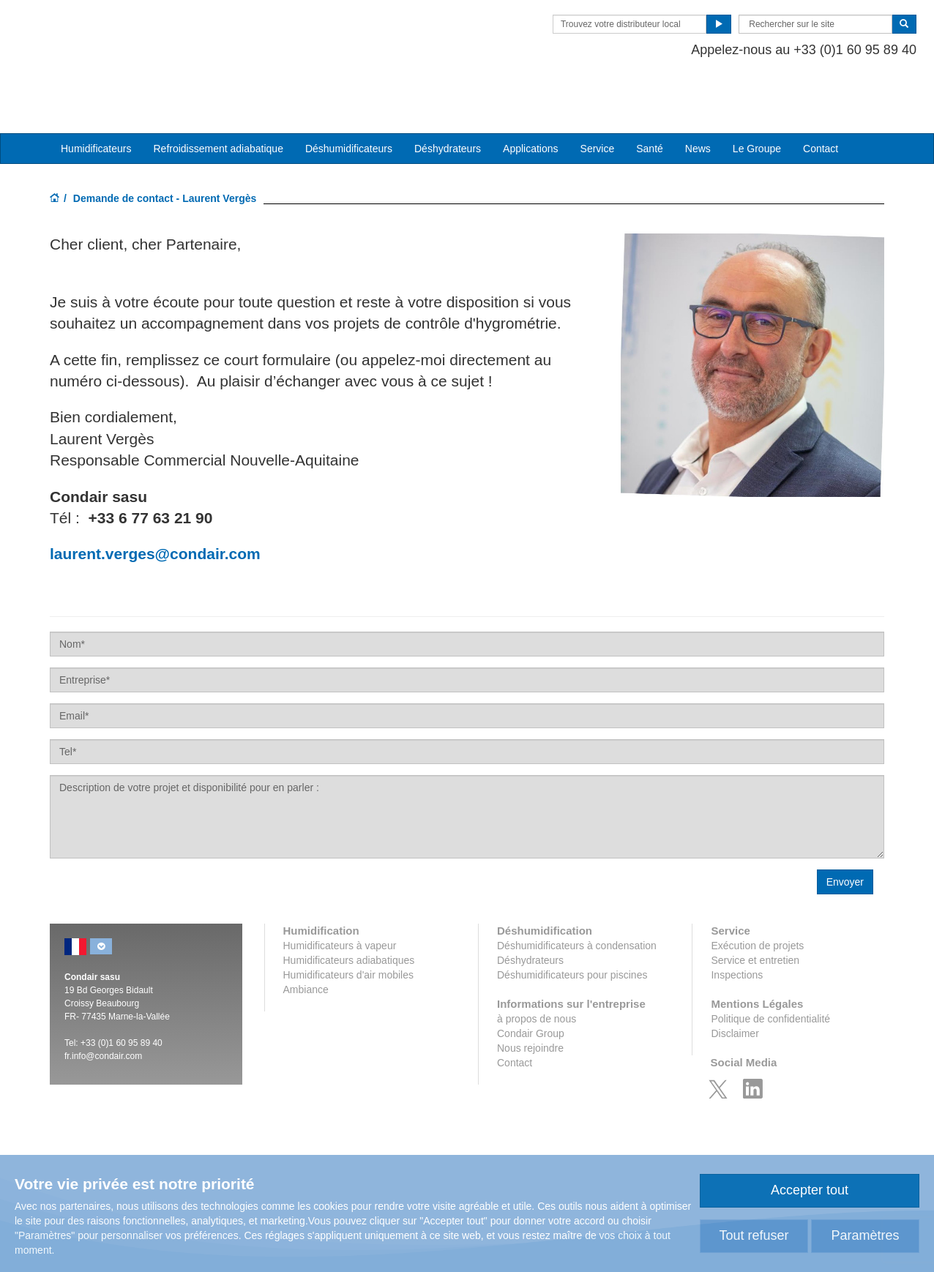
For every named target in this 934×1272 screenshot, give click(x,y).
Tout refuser (753, 1235)
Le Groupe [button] (757, 103)
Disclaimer (734, 988)
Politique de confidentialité (770, 973)
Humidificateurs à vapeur (340, 900)
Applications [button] (530, 103)
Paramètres (865, 1235)
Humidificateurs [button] (96, 103)
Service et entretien (755, 915)
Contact (820, 103)
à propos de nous (536, 973)
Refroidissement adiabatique (218, 103)
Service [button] (597, 103)
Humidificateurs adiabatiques (349, 915)
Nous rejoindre (530, 1003)
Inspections (737, 929)
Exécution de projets (757, 900)
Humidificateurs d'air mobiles (348, 929)
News (698, 103)
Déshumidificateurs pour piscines (572, 929)
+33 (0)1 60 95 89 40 (121, 997)
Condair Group (530, 988)
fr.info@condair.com (103, 1011)
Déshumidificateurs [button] (348, 103)
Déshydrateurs (447, 103)
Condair (134, 33)
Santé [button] (649, 103)
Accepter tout (809, 1190)
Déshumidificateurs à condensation (577, 900)
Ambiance (306, 944)
